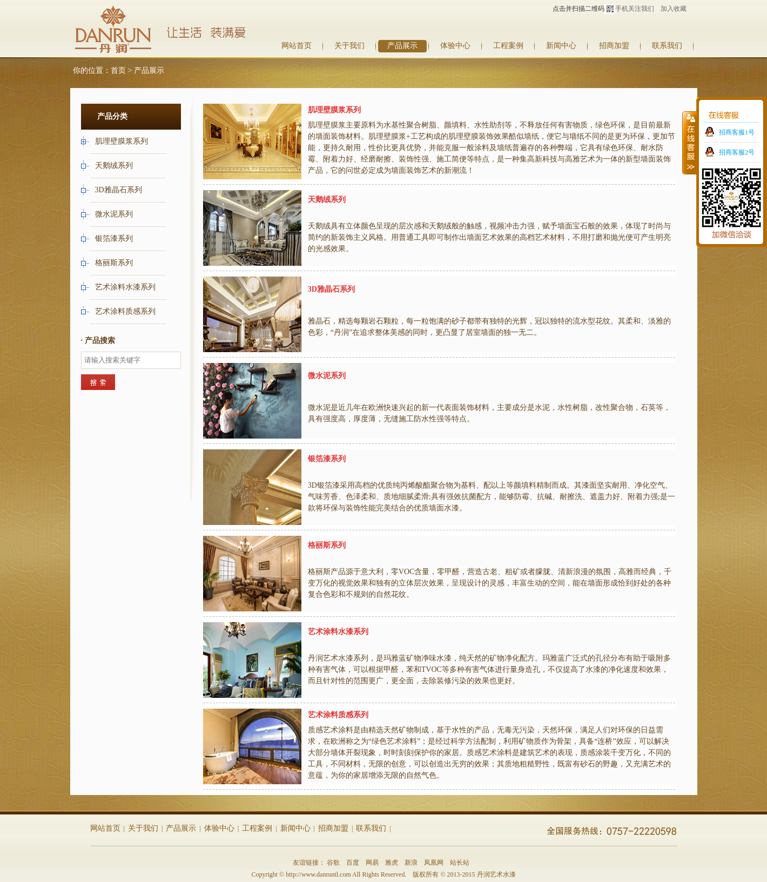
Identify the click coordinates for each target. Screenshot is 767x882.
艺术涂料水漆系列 (126, 287)
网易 (372, 862)
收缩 (689, 142)
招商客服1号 (737, 132)
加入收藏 (674, 8)
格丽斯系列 (115, 263)
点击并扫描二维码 (584, 8)
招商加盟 (614, 46)
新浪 (411, 862)
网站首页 (296, 46)
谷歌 (333, 862)
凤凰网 (433, 862)
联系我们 (667, 46)
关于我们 (349, 46)
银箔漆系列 (115, 238)
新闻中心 (561, 46)
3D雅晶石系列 (119, 190)
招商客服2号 (737, 152)
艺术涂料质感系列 (126, 311)
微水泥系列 (115, 214)
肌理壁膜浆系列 (122, 141)
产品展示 (402, 46)
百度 (352, 862)
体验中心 (455, 46)
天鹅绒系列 (115, 165)
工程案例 (508, 46)
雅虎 (391, 862)
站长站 (459, 862)
